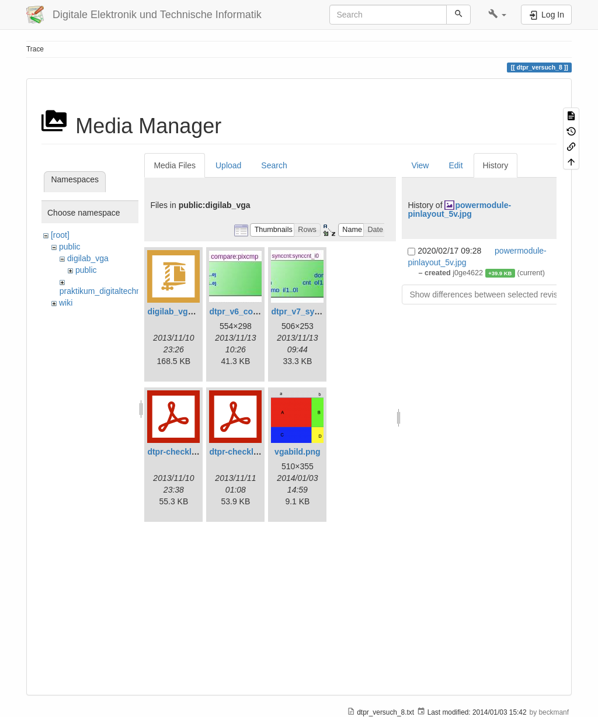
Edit (455, 165)
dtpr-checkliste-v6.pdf (189, 451)
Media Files (175, 165)
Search (274, 165)
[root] (60, 235)
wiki (65, 302)
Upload (228, 165)
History (496, 165)
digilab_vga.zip (176, 311)
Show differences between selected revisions (490, 294)
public (70, 246)
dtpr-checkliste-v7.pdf (251, 451)
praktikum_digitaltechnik (103, 291)
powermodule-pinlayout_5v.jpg (459, 209)
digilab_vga (88, 258)
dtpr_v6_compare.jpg (250, 311)
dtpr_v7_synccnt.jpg (310, 311)
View (420, 165)
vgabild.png (297, 451)
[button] (497, 14)
